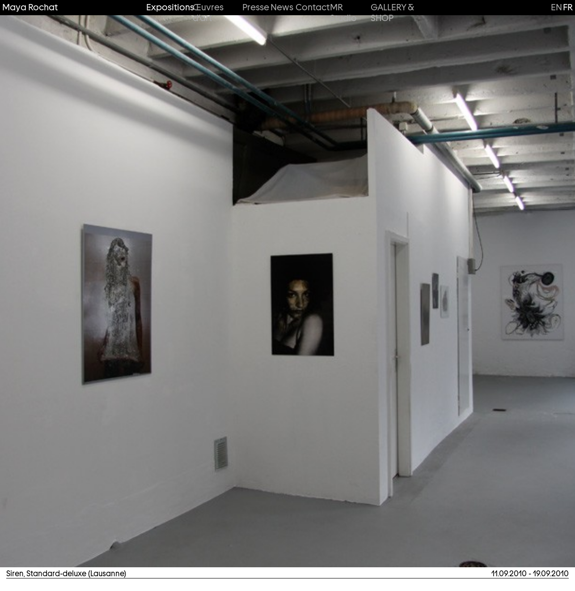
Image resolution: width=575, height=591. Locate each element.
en (556, 7)
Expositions (166, 7)
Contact (310, 7)
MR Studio (343, 12)
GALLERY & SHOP (392, 12)
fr (568, 7)
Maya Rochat (30, 7)
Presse (253, 7)
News (280, 7)
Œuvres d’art (208, 12)
